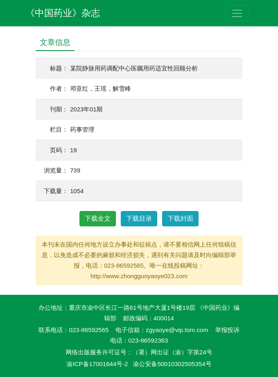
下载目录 (139, 218)
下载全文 (98, 218)
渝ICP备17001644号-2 (97, 363)
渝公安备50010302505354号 (172, 363)
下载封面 (180, 218)
